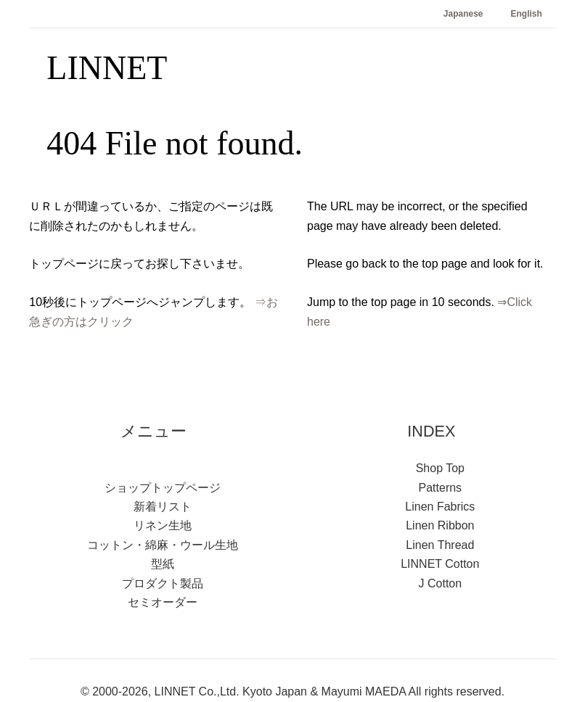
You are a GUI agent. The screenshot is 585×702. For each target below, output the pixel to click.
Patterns (440, 488)
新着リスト (163, 506)
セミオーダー (162, 602)
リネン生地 (163, 525)
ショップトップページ (163, 488)
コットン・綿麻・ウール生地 (162, 545)
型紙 (162, 564)
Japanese (463, 14)
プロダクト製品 (162, 583)
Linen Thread (440, 545)
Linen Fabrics (440, 506)
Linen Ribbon (440, 525)
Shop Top (440, 468)
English (526, 14)
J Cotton (440, 583)
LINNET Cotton (440, 564)
